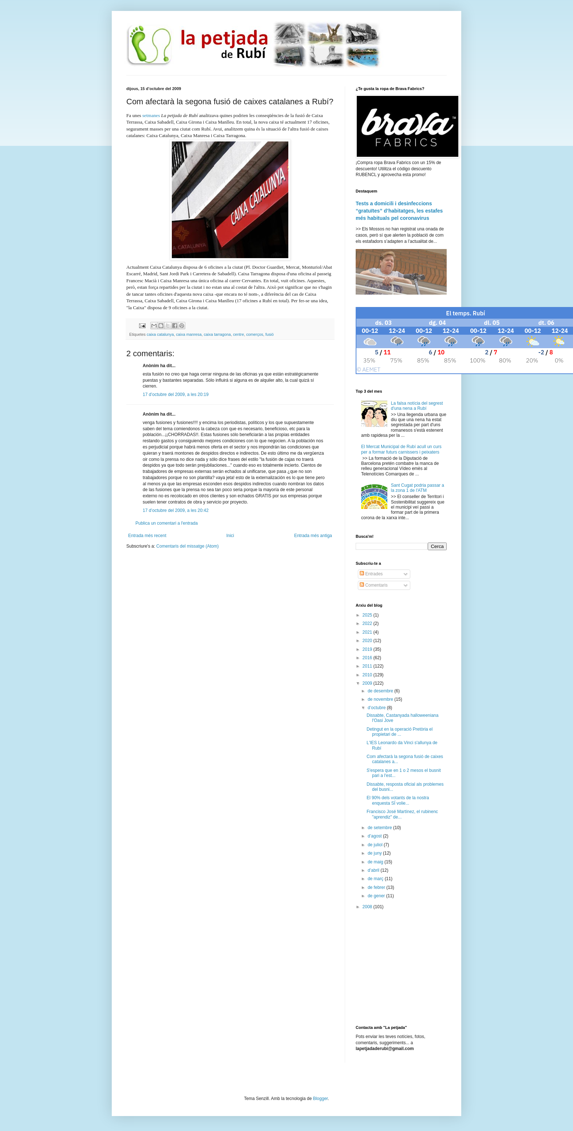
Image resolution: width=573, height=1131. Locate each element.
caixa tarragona (217, 334)
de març (376, 878)
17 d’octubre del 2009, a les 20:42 (176, 510)
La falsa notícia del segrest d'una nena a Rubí (417, 406)
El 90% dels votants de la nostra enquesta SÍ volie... (398, 800)
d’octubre (377, 707)
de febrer (377, 887)
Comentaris (374, 585)
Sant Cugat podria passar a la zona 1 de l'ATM (417, 488)
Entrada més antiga (313, 535)
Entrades (371, 573)
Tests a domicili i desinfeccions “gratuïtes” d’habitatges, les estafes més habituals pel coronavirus (399, 211)
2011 (368, 666)
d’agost (375, 836)
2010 (368, 674)
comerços (254, 334)
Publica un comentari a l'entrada (166, 523)
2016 (368, 657)
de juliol (376, 844)
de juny (375, 853)
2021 (368, 632)
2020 (368, 640)
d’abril (374, 870)
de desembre (381, 690)
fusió (269, 334)
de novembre (381, 699)
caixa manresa (188, 334)
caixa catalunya (160, 334)
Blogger (320, 1098)
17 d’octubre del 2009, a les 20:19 (176, 394)
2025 (368, 615)
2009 (368, 683)
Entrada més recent (147, 535)
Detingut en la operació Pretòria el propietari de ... (399, 732)
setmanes (151, 115)
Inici (230, 535)
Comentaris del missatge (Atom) (187, 546)
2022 (368, 623)
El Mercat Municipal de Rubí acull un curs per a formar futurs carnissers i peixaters (401, 449)
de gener (377, 895)
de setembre (380, 827)
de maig (376, 861)
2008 (368, 906)
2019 (368, 649)
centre (238, 334)
